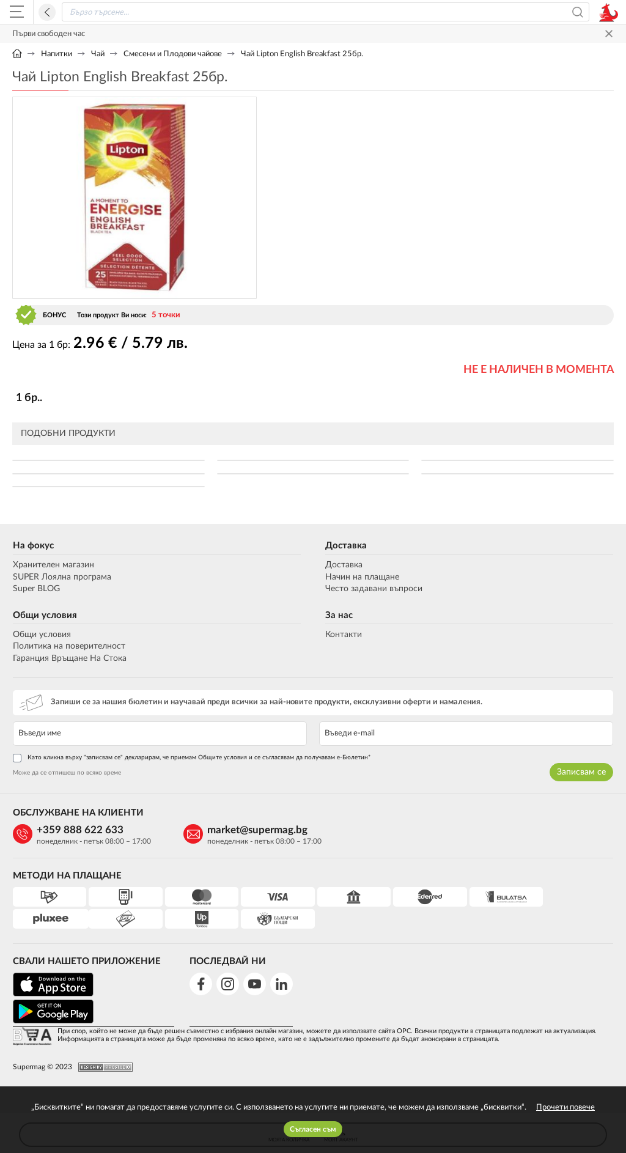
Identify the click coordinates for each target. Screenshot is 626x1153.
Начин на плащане (362, 577)
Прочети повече (565, 1107)
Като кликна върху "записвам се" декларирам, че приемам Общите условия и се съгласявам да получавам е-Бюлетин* (191, 758)
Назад (47, 12)
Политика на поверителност (68, 646)
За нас (339, 615)
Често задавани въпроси (373, 588)
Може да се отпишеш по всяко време (66, 773)
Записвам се (582, 772)
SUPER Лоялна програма (61, 577)
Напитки (56, 54)
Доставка (346, 545)
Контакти (343, 634)
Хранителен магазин (53, 565)
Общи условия (44, 615)
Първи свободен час (48, 34)
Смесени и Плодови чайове (172, 54)
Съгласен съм (313, 1129)
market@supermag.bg (251, 830)
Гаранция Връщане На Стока (69, 658)
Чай (98, 54)
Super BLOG (35, 588)
